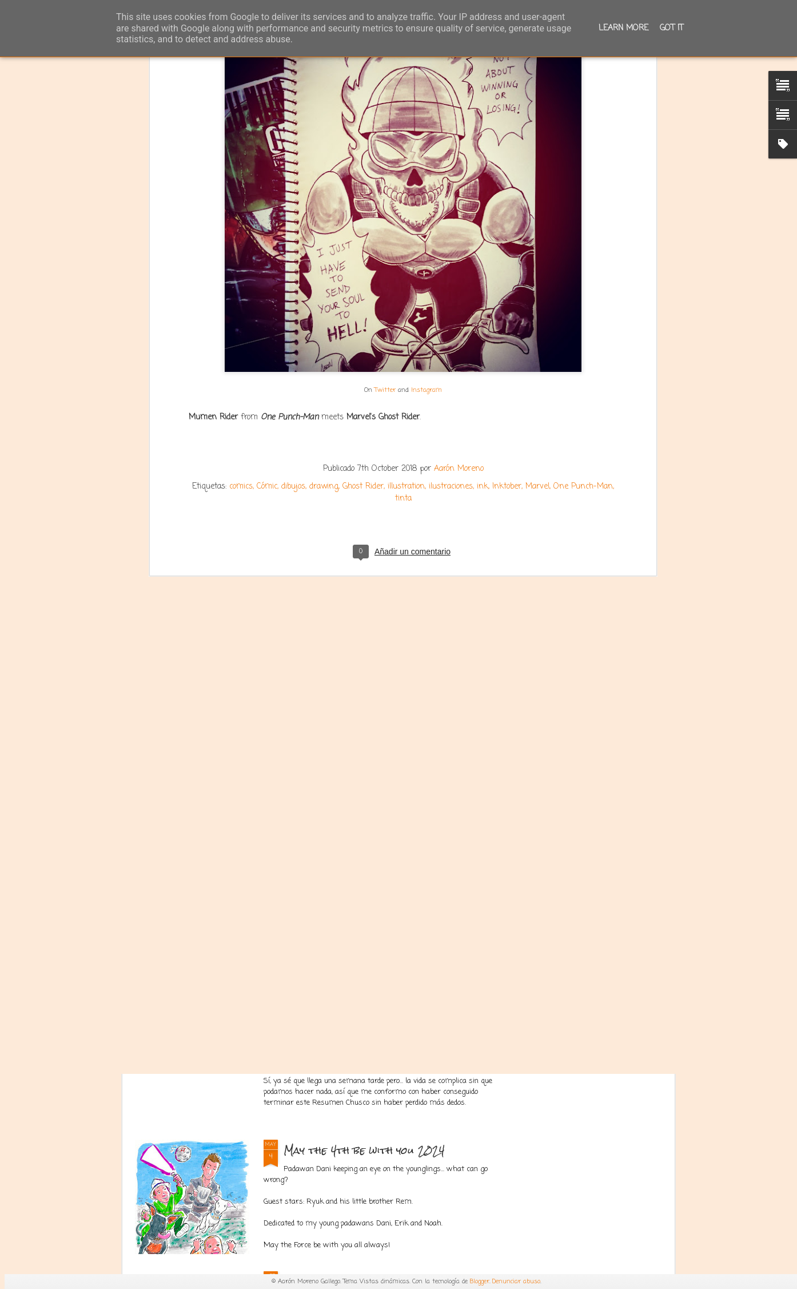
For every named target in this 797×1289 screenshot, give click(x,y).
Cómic (267, 333)
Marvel (537, 333)
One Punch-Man (583, 333)
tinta (403, 345)
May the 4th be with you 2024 (364, 1150)
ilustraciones (451, 333)
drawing (323, 333)
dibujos (293, 333)
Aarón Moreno (459, 316)
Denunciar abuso (516, 1281)
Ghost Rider (363, 333)
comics (241, 333)
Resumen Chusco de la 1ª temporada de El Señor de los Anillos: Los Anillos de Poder (392, 1040)
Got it (671, 28)
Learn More (623, 28)
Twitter (385, 236)
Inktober (506, 333)
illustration (406, 333)
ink (482, 333)
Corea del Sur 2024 (341, 887)
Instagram (426, 236)
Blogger (479, 1281)
